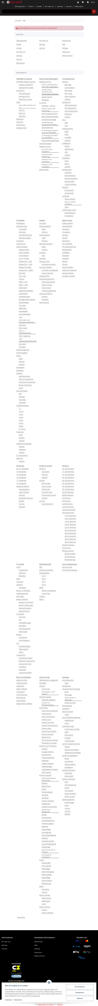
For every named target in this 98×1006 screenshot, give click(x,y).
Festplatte (65, 255)
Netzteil (64, 238)
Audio (18, 567)
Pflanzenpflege (47, 875)
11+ (20, 408)
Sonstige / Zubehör (68, 276)
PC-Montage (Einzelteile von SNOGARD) (50, 137)
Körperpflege (46, 829)
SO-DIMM (68, 137)
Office (18, 102)
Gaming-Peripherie (45, 294)
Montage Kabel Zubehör (27, 299)
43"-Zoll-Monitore (68, 483)
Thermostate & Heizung (50, 740)
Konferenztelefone (48, 758)
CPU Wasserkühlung (69, 247)
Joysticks (44, 297)
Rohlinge (22, 397)
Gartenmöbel (46, 863)
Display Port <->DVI (25, 261)
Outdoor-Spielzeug (68, 779)
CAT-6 (44, 579)
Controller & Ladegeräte (50, 270)
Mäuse (18, 356)
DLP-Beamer (23, 637)
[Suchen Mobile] (47, 11)
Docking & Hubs (21, 226)
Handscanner (21, 244)
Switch (41, 599)
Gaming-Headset (45, 226)
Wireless (22, 362)
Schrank (44, 892)
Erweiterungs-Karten (69, 210)
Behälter (45, 783)
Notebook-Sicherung (26, 498)
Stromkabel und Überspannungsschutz (26, 321)
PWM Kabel (23, 308)
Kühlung (22, 495)
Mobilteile (45, 761)
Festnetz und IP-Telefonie (48, 746)
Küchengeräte (46, 832)
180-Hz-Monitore (70, 524)
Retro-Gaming (44, 302)
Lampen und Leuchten (49, 807)
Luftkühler (68, 173)
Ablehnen (80, 998)
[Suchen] (94, 11)
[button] (78, 2)
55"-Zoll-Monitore (68, 489)
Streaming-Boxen (25, 629)
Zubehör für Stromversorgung (48, 704)
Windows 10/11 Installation (47, 161)
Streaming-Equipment (46, 279)
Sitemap (65, 48)
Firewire (21, 279)
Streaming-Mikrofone (49, 291)
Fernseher (19, 582)
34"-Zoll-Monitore (68, 477)
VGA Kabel (22, 344)
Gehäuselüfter (69, 181)
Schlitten (68, 738)
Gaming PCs (20, 90)
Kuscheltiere (69, 761)
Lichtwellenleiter (24, 297)
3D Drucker (45, 472)
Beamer (19, 634)
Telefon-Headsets (48, 763)
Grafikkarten (66, 143)
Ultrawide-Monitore (69, 510)
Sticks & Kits (46, 593)
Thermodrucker (47, 492)
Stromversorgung (45, 697)
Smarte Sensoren (47, 734)
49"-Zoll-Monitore (68, 486)
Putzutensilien (46, 818)
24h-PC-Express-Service (50, 114)
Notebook (65, 258)
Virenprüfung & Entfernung (47, 155)
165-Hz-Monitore (70, 519)
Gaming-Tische (44, 261)
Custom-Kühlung (70, 184)
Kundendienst (7, 992)
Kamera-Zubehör (47, 913)
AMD (66, 123)
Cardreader (23, 229)
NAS (40, 567)
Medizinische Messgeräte (46, 811)
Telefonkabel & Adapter (50, 769)
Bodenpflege (46, 878)
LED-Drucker (46, 489)
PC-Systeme (66, 232)
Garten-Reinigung (48, 872)
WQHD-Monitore (67, 495)
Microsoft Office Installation (47, 150)
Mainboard (66, 241)
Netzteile (65, 187)
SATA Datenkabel (24, 314)
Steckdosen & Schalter (49, 743)
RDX (20, 394)
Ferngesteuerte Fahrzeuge (71, 689)
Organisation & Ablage (24, 704)
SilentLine (19, 122)
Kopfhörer (22, 449)
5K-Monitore (66, 501)
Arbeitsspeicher (67, 129)
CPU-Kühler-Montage (49, 120)
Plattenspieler (23, 649)
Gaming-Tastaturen (45, 244)
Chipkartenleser (21, 683)
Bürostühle (45, 889)
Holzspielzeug (67, 706)
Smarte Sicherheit (48, 722)
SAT (20, 620)
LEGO (66, 683)
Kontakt (39, 6)
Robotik (67, 747)
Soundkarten (69, 216)
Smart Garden (46, 714)
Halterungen (23, 632)
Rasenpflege (46, 869)
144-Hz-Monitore (70, 516)
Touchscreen (66, 548)
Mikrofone (22, 576)
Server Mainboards (71, 111)
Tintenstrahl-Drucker (49, 495)
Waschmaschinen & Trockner (48, 851)
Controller (42, 223)
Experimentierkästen (72, 750)
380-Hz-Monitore (70, 539)
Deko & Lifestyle (44, 895)
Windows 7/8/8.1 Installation (47, 166)
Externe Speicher (47, 273)
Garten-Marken (47, 880)
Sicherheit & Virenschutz (27, 382)
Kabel (21, 359)
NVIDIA (67, 146)
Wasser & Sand (70, 797)
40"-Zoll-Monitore (68, 480)
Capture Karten (47, 285)
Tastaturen (20, 432)
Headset (21, 447)
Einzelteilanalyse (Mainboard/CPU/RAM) (49, 124)
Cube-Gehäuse (70, 88)
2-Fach (21, 411)
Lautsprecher (23, 570)
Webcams (19, 458)
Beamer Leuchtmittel (26, 602)
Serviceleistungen (45, 143)
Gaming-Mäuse (44, 235)
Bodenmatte (46, 901)
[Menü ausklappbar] (3, 1)
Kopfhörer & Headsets (23, 444)
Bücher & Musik (67, 712)
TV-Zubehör (20, 614)
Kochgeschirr (46, 804)
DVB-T (18, 579)
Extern (67, 164)
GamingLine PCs (24, 96)
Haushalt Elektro (67, 267)
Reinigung (45, 100)
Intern (67, 161)
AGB (63, 44)
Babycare (45, 826)
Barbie (67, 758)
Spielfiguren (69, 767)
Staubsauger (46, 847)
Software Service (45, 146)
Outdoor (42, 686)
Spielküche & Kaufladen (73, 753)
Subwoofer (22, 670)
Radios (21, 652)
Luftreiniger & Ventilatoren (46, 856)
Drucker (65, 264)
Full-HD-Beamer (24, 640)
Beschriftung (20, 698)
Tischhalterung (70, 557)
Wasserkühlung (70, 176)
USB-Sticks (22, 403)
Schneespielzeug (70, 785)
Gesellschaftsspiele (68, 770)
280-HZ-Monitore (70, 533)
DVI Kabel (22, 273)
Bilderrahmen (46, 898)
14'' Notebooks (21, 472)
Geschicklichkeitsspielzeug (71, 717)
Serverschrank (67, 567)
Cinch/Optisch (23, 255)
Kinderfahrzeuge (68, 726)
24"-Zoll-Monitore (68, 469)
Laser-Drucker (46, 486)
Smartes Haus (46, 728)
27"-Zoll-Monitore (68, 472)
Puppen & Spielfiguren (70, 755)
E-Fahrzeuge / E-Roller (72, 729)
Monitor (65, 261)
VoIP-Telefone (46, 772)
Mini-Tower (68, 93)
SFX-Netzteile (69, 193)
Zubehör (67, 99)
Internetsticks (46, 755)
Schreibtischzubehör (49, 264)
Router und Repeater (49, 591)
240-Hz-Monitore (70, 530)
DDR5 (66, 134)
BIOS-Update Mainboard (50, 117)
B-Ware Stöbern (67, 223)
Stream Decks (46, 288)
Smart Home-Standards (50, 711)
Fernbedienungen (25, 623)
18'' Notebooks (21, 483)
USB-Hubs (22, 232)
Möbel (41, 886)
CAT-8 (44, 585)
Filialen (30, 6)
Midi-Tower (68, 90)
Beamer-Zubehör (22, 599)
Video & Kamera (44, 907)
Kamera (44, 910)
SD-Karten (22, 400)
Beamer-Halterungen (26, 605)
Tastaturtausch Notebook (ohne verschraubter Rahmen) (50, 92)
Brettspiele (68, 773)
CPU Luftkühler (67, 244)
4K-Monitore (66, 498)
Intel (66, 126)
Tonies (67, 714)
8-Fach (21, 426)
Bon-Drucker (46, 483)
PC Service (42, 103)
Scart (20, 317)
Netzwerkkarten (70, 213)
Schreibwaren (21, 701)
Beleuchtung (46, 737)
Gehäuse (65, 82)
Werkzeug (45, 798)
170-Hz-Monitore (70, 521)
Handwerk (42, 683)
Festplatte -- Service (48, 106)
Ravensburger (69, 802)
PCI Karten (22, 305)
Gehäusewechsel (47, 127)
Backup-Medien (70, 199)
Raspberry (68, 114)
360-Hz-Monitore (70, 536)
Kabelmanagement (22, 350)
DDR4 (66, 132)
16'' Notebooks (21, 477)
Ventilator (45, 795)
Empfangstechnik (22, 593)
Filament (45, 475)
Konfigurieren (79, 992)
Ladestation (20, 686)
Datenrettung (43, 170)
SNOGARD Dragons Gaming (25, 82)
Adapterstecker (24, 250)
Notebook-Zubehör (22, 486)
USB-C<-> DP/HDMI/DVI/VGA (25, 332)
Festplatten (66, 158)
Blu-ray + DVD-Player (23, 591)
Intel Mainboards (70, 108)
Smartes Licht (46, 720)
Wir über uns (49, 6)
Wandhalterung (70, 560)
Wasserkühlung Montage (50, 141)
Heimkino (19, 585)
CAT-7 (44, 582)
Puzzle (67, 723)
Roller (67, 732)
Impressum (66, 52)
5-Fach (21, 420)
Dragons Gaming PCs (26, 85)
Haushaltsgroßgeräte (49, 835)
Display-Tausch (47, 97)
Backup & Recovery (25, 385)
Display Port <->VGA (25, 264)
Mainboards (66, 102)
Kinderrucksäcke (70, 794)
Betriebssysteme (24, 376)
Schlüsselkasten (47, 792)
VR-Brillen (42, 258)
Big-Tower (68, 85)
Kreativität (65, 709)
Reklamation (79, 6)
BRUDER (67, 814)
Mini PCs (22, 110)
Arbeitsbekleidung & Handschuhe (49, 779)
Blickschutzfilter (70, 554)
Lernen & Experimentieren (71, 744)
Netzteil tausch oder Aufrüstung (49, 110)
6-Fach (21, 423)
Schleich (67, 811)
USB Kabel (22, 325)
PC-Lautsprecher (22, 455)
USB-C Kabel (23, 328)
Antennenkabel (24, 253)
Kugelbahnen (69, 720)
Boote (67, 692)
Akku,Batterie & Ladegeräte (48, 680)
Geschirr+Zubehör (48, 801)
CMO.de (60, 1004)
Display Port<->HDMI (26, 270)
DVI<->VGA (22, 276)
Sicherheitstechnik (48, 821)
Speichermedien (22, 391)
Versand (69, 6)
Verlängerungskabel (48, 700)
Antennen (22, 617)
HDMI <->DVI (23, 282)
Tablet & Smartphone (69, 270)
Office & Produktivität (26, 379)
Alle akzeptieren (80, 986)
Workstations (20, 125)
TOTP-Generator (21, 695)
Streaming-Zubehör (48, 282)
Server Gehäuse (70, 96)
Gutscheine (21, 917)
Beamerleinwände (25, 608)
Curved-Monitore (68, 507)
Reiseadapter (23, 311)
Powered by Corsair (25, 99)
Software (19, 373)
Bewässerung (46, 883)
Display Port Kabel (25, 267)
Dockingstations (24, 489)
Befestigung (20, 223)
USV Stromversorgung (69, 570)
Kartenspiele (69, 776)
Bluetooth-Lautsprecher (27, 661)
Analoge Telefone (48, 752)
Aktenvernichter (21, 680)
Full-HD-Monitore (68, 492)
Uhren (44, 904)
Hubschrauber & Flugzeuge (70, 699)
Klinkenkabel (23, 294)
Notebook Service (45, 82)
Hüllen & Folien (24, 492)
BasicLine (22, 113)
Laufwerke (65, 196)
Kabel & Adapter (22, 247)
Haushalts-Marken (48, 841)
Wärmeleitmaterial (71, 178)
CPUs (64, 120)
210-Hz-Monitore (70, 527)
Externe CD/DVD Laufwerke (70, 203)
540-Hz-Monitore (70, 542)
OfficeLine (22, 116)
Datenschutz (18, 1000)
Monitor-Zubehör (68, 551)
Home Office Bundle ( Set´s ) (27, 106)
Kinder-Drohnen (70, 703)
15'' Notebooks (21, 475)
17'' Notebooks (21, 480)
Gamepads (20, 241)
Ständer (21, 501)
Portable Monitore (68, 545)
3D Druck (42, 469)
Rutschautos (69, 735)
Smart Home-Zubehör (49, 731)
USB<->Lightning (24, 336)
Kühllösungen (67, 170)
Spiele (21, 388)
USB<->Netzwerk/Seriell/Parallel (27, 340)
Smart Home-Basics (48, 717)
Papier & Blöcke (21, 689)
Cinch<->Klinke (24, 258)
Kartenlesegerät (21, 353)
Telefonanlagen (47, 766)
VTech (67, 805)
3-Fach (21, 414)
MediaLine (20, 119)
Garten (41, 860)
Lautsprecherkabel (25, 673)
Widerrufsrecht (67, 56)
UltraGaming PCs (24, 93)
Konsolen (42, 253)
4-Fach (21, 417)
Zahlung (60, 6)
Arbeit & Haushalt (45, 775)
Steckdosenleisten (22, 406)
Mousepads (20, 367)
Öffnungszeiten (20, 6)
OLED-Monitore (67, 504)
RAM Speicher (67, 250)
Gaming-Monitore (68, 513)
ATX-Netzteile (69, 190)
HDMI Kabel (23, 288)
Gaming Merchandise (26, 88)
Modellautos (66, 686)
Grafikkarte (66, 253)
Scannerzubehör (47, 504)
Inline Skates (69, 791)
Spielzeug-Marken (68, 799)
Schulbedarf (20, 692)
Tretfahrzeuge (69, 741)
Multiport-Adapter (25, 238)
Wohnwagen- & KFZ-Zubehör (48, 693)
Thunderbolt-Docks (25, 235)
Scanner (42, 501)
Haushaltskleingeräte (49, 844)
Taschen (22, 504)
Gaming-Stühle (44, 276)
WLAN (41, 588)
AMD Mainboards (71, 105)
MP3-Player (20, 596)
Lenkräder (45, 299)
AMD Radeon (69, 149)
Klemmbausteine (68, 680)
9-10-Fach (22, 429)
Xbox (43, 255)
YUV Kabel (22, 347)
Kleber (44, 789)
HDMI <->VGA (23, 285)
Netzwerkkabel (24, 302)
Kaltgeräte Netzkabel (26, 291)
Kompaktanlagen (24, 646)
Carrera (67, 808)
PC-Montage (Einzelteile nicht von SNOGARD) (50, 132)
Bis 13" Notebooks (22, 469)
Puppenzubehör (70, 764)
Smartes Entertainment (50, 725)
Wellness (45, 838)
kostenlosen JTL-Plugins (46, 1004)
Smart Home (43, 708)
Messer (44, 815)
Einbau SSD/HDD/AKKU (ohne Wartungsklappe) (50, 86)
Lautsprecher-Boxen (26, 658)
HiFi (17, 643)
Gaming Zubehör (68, 273)
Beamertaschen (24, 611)
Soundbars (22, 588)
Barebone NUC (21, 128)
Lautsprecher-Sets (25, 664)
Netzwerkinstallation (46, 570)
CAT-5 (44, 576)
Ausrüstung (46, 689)
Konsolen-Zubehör (45, 267)
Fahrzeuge (68, 695)
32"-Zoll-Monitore (68, 475)
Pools (66, 782)
